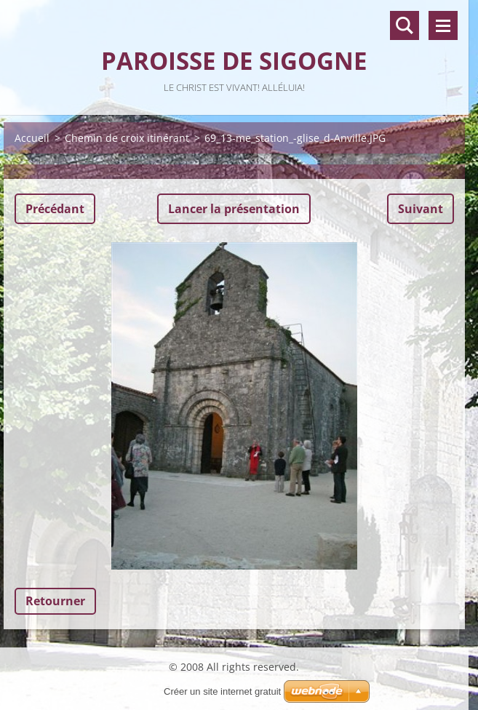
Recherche (404, 25)
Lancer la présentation (234, 209)
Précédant (54, 209)
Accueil (32, 138)
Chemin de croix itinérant (127, 138)
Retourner (55, 601)
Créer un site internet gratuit (222, 691)
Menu (443, 25)
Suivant (420, 209)
